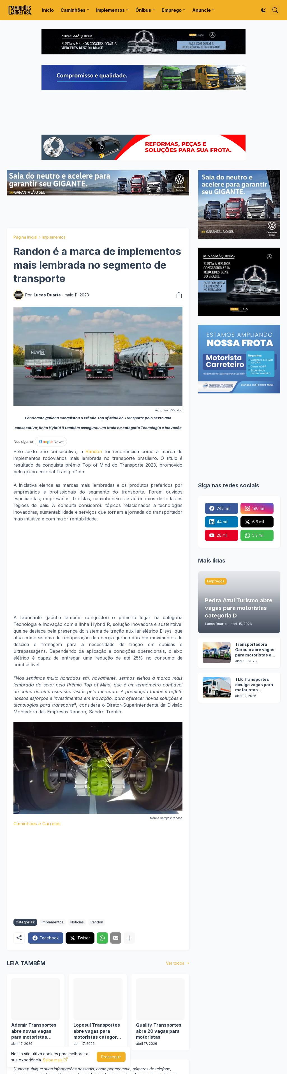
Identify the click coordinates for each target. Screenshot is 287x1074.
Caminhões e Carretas (37, 823)
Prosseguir (111, 1056)
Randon (93, 451)
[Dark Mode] (263, 10)
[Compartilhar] (177, 295)
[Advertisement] (143, 113)
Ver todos (175, 963)
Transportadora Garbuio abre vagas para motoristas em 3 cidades (255, 650)
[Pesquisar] (275, 10)
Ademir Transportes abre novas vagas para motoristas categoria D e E (33, 1031)
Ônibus (143, 10)
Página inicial (25, 237)
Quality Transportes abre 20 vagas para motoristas (158, 1031)
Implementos (110, 10)
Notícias (77, 922)
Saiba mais (53, 1059)
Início (48, 10)
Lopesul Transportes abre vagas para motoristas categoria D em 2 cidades (97, 1031)
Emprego (172, 10)
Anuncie (201, 10)
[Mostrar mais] (129, 938)
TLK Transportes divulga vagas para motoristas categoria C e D (254, 685)
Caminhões (73, 10)
